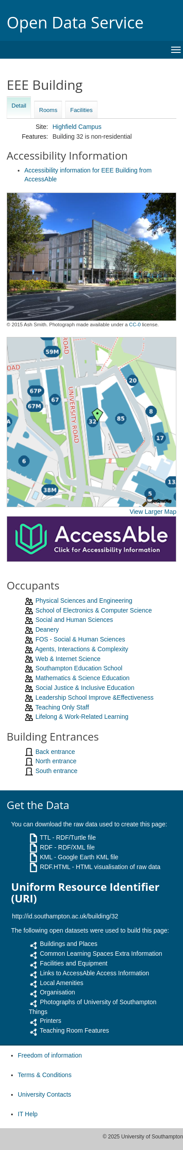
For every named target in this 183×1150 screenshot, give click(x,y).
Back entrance (55, 751)
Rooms (48, 110)
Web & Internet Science (68, 658)
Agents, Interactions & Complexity (81, 649)
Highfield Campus (76, 126)
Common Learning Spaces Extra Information (101, 953)
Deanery (47, 629)
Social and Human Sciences (74, 619)
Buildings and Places (68, 943)
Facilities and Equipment (74, 963)
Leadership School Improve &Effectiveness (94, 697)
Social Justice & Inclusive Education (84, 687)
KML (46, 857)
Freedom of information (50, 1055)
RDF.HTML (55, 866)
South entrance (56, 770)
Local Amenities (61, 982)
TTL (45, 837)
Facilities (81, 110)
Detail (19, 105)
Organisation (57, 992)
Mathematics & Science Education (82, 677)
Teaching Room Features (74, 1030)
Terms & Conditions (44, 1074)
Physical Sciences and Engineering (83, 600)
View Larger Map (152, 511)
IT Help (28, 1114)
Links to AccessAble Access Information (94, 973)
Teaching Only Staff (62, 707)
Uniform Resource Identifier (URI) (85, 893)
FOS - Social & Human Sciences (80, 639)
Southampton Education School (78, 668)
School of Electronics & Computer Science (93, 610)
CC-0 (134, 324)
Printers (50, 1020)
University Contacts (44, 1094)
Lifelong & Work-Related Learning (81, 716)
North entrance (56, 761)
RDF (46, 847)
